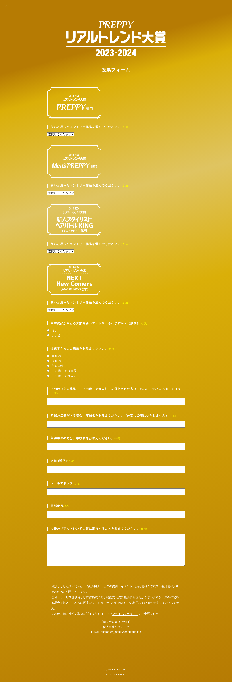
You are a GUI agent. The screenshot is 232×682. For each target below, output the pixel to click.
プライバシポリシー (125, 613)
